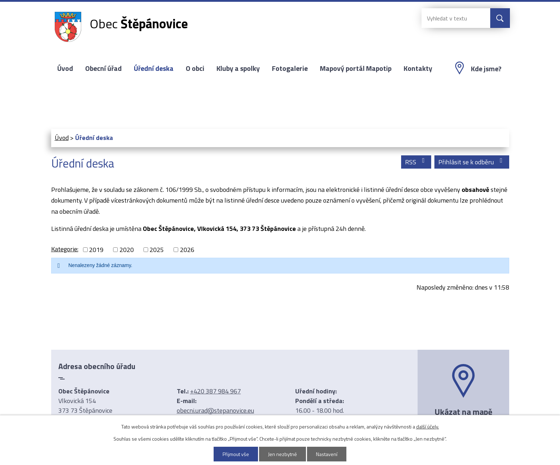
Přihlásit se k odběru (471, 162)
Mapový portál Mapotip (355, 68)
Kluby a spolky (238, 68)
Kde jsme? (486, 68)
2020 (127, 250)
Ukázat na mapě (463, 411)
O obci (195, 68)
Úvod (65, 68)
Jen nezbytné (282, 454)
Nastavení (326, 454)
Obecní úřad (103, 68)
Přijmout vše (236, 454)
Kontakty (418, 68)
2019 (96, 250)
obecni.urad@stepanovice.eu (215, 410)
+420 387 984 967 (215, 391)
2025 (157, 250)
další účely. (427, 426)
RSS (416, 162)
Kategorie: (64, 249)
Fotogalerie (290, 68)
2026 (187, 250)
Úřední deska (154, 68)
